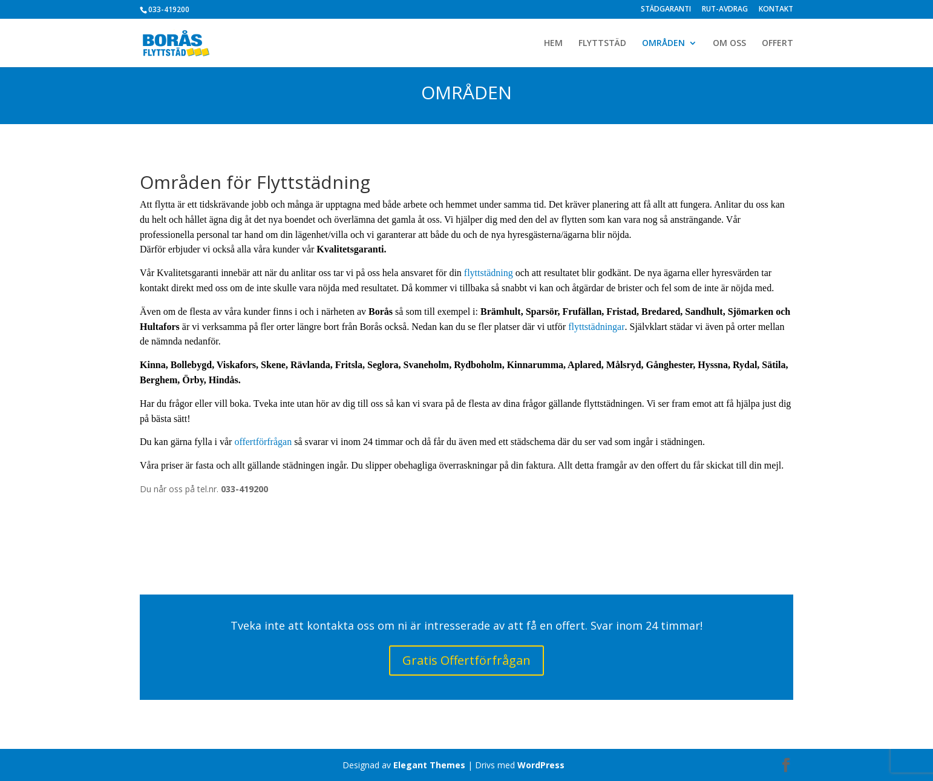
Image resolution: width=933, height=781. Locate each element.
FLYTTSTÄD (602, 43)
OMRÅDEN (663, 43)
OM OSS (729, 43)
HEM (553, 43)
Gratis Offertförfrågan (466, 660)
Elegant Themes (429, 765)
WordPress (541, 765)
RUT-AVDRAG (725, 9)
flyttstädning (488, 273)
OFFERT (777, 43)
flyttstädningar (596, 326)
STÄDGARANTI (666, 9)
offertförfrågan (263, 442)
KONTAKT (776, 9)
